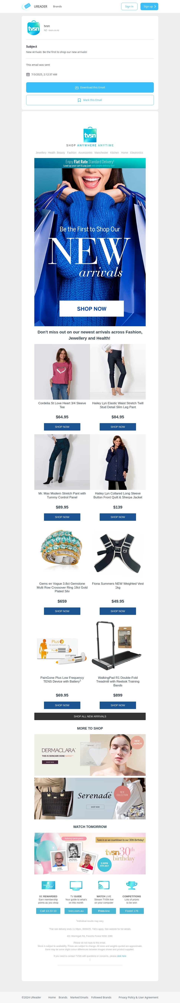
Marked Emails (79, 997)
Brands (57, 6)
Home (52, 997)
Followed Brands (101, 997)
